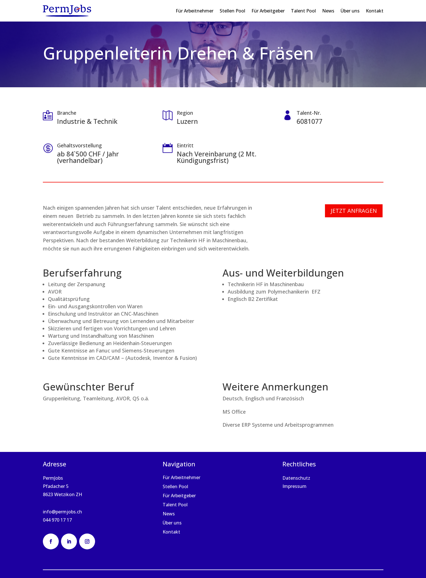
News (328, 11)
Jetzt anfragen (354, 210)
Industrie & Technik (87, 121)
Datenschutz (296, 478)
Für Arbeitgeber (268, 11)
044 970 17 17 (57, 520)
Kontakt (374, 11)
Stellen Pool (232, 11)
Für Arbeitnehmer (194, 11)
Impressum (294, 486)
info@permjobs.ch (62, 512)
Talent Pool (303, 11)
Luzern (187, 121)
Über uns (350, 11)
